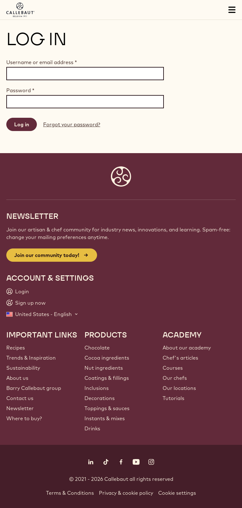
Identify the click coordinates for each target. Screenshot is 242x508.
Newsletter (20, 408)
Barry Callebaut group (33, 388)
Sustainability (23, 368)
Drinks (92, 428)
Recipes (15, 347)
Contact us (19, 398)
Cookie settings (177, 493)
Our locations (179, 388)
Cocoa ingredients (106, 358)
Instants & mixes (104, 418)
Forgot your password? (71, 124)
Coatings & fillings (106, 378)
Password (20, 90)
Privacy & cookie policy (126, 493)
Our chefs (175, 378)
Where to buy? (24, 418)
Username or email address (41, 62)
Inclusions (96, 388)
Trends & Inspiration (31, 358)
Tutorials (173, 398)
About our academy (187, 347)
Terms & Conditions (70, 493)
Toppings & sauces (107, 408)
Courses (173, 368)
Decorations (99, 398)
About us (17, 378)
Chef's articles (180, 358)
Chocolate (97, 347)
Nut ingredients (103, 368)
